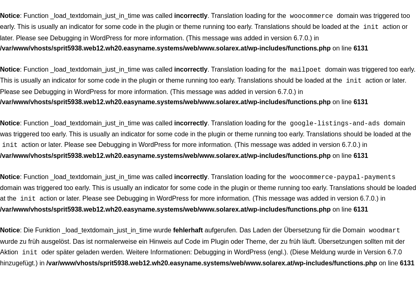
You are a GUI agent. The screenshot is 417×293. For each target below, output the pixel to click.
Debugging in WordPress (86, 36)
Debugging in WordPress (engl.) (240, 244)
